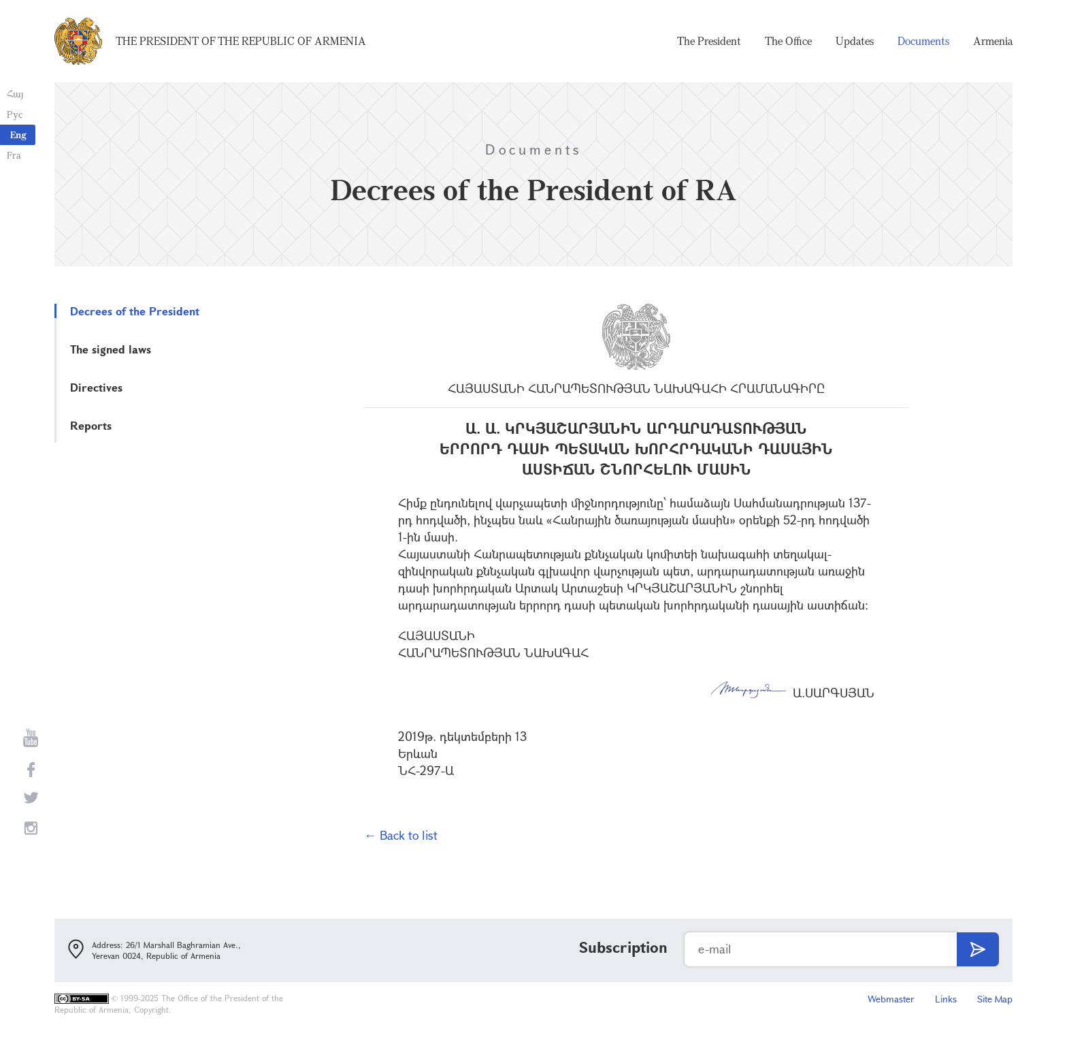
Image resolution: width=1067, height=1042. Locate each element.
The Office (788, 40)
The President (709, 40)
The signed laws (110, 349)
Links (946, 998)
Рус (14, 114)
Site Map (995, 998)
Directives (96, 387)
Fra (14, 154)
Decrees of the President (134, 311)
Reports (91, 425)
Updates (855, 40)
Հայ (15, 93)
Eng (18, 134)
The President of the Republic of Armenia (241, 40)
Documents (923, 40)
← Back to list (401, 835)
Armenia (993, 40)
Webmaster (891, 998)
